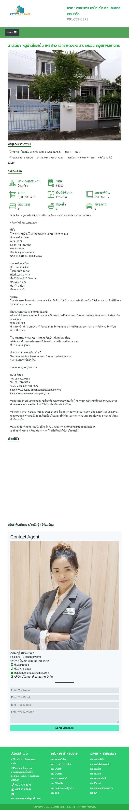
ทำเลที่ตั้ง (13, 438)
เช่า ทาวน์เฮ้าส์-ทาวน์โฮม (100, 764)
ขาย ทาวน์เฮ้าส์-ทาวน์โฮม (61, 764)
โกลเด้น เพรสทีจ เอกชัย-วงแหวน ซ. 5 (41, 151)
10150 (11, 162)
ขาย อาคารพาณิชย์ (59, 778)
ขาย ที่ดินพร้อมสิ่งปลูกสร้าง (62, 788)
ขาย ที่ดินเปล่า (57, 783)
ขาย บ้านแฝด (56, 774)
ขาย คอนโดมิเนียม (59, 759)
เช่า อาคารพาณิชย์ (98, 778)
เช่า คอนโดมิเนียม (97, 759)
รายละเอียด (15, 171)
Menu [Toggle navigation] (11, 32)
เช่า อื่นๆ (93, 793)
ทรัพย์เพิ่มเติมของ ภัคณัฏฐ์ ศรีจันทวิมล (31, 524)
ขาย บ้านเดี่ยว (56, 769)
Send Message (64, 727)
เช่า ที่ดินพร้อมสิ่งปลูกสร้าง (101, 788)
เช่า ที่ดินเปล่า (95, 783)
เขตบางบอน (56, 157)
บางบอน (28, 157)
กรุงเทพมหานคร (85, 157)
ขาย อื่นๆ (55, 793)
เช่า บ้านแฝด (95, 774)
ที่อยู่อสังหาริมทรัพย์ (19, 144)
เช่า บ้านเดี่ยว (95, 769)
